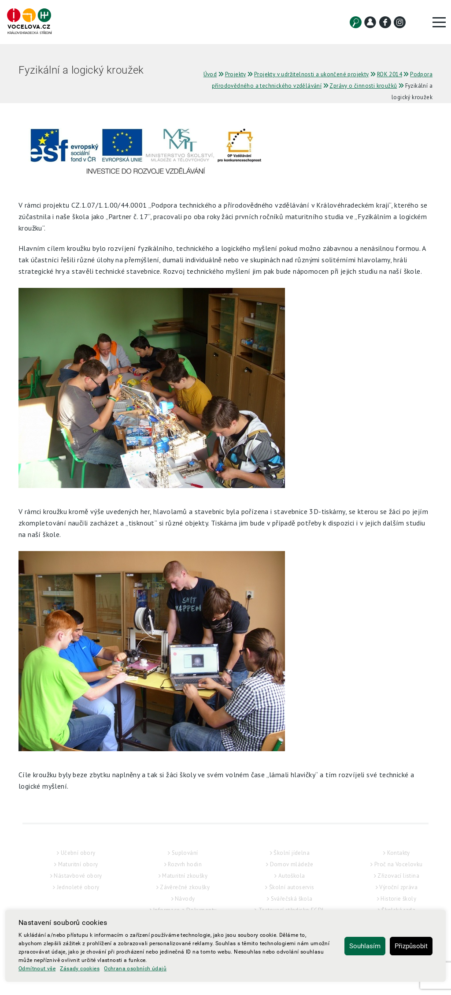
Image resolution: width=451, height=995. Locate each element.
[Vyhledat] (355, 22)
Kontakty (398, 853)
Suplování (185, 853)
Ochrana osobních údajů (135, 968)
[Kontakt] (370, 22)
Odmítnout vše (36, 968)
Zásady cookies (80, 968)
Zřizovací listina (398, 875)
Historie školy (398, 898)
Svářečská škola (292, 898)
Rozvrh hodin (185, 864)
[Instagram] (399, 22)
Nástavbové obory (78, 875)
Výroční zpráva (398, 887)
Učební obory (78, 853)
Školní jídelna (292, 853)
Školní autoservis (291, 887)
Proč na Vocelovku (398, 864)
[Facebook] (385, 22)
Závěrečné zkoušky (185, 887)
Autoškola (291, 875)
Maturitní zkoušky (184, 875)
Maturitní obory (78, 864)
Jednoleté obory (78, 887)
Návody (185, 898)
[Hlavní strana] (29, 21)
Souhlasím (365, 946)
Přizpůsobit (411, 946)
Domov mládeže (292, 864)
